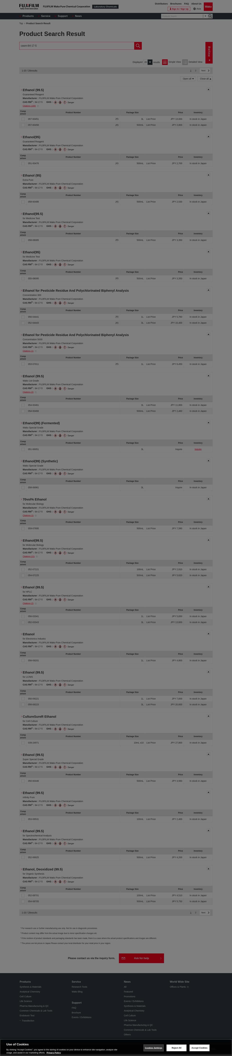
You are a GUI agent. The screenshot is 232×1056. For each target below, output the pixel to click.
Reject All (176, 1048)
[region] (116, 1047)
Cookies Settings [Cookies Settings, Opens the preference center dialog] (153, 1048)
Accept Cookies (200, 1048)
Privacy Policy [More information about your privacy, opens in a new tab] (54, 1052)
